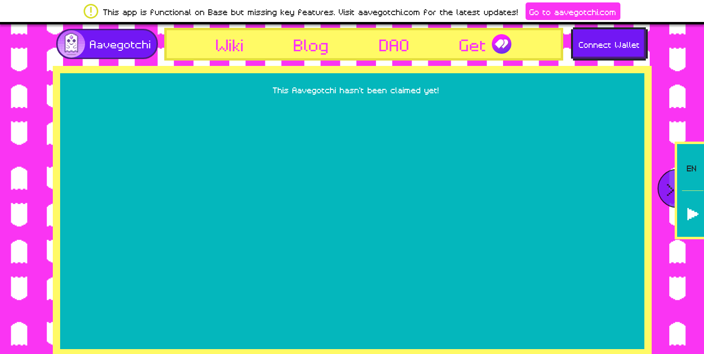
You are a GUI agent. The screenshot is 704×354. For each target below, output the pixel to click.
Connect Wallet (609, 44)
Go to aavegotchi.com (572, 11)
